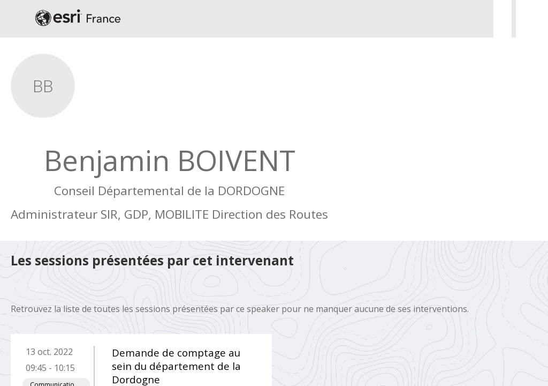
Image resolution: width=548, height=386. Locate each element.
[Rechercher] (502, 19)
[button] (16, 19)
